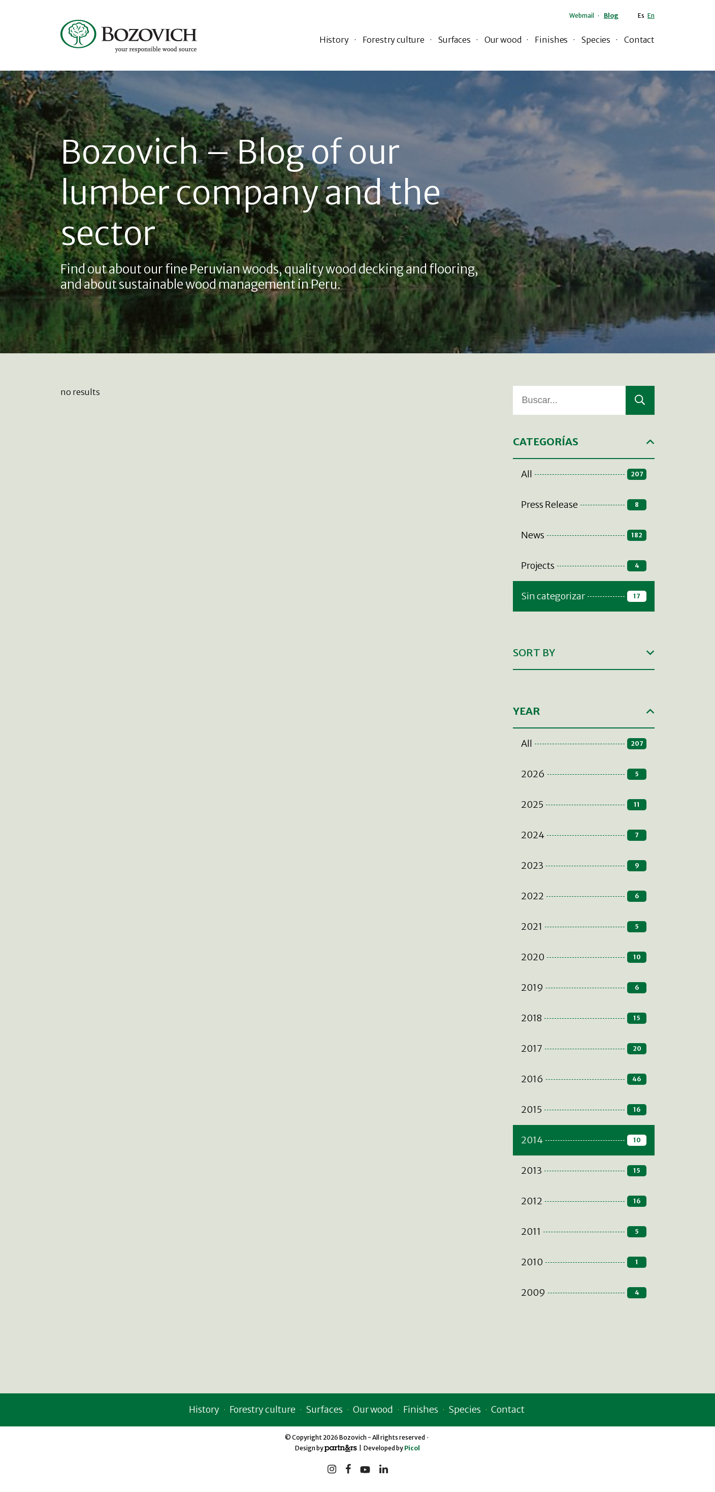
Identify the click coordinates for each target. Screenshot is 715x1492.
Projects (583, 565)
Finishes (551, 40)
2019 (583, 987)
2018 (583, 1018)
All (583, 474)
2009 (583, 1292)
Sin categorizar (583, 596)
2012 (583, 1201)
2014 (583, 1140)
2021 (583, 926)
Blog (611, 15)
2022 (583, 896)
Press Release (583, 504)
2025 (583, 804)
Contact (639, 40)
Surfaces (454, 40)
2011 (583, 1231)
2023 (583, 865)
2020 (583, 957)
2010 (583, 1262)
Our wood (503, 40)
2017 (583, 1048)
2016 (583, 1079)
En (651, 15)
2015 (583, 1109)
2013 (583, 1170)
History (334, 40)
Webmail (581, 15)
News (583, 535)
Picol (412, 1448)
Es (641, 15)
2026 (583, 774)
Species (595, 40)
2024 (583, 835)
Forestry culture (394, 40)
